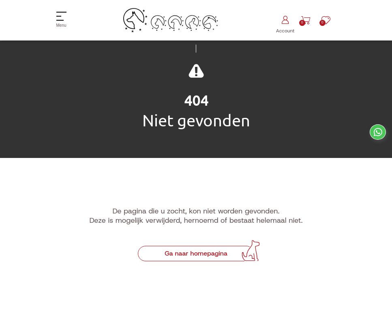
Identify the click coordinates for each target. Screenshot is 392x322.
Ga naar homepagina (196, 253)
